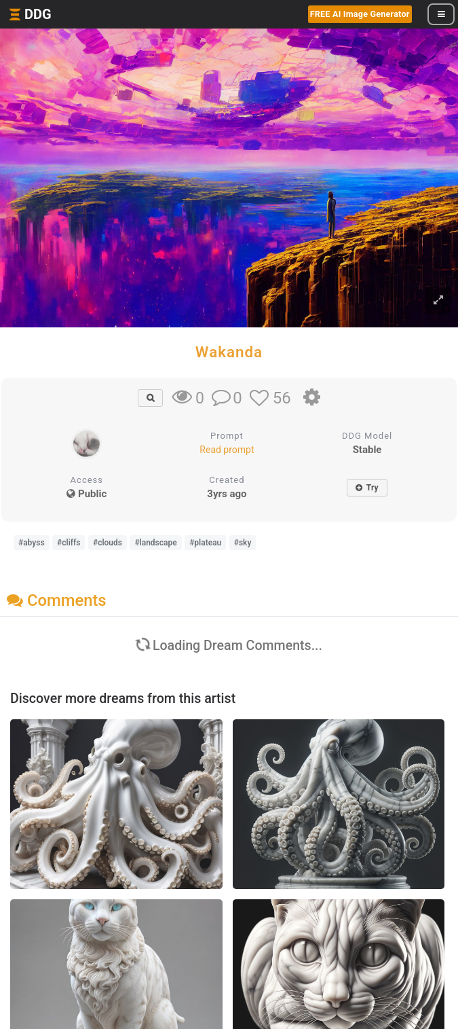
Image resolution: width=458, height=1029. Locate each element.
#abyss (31, 542)
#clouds (107, 542)
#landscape (155, 542)
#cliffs (68, 542)
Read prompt (226, 449)
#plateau (205, 542)
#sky (243, 542)
